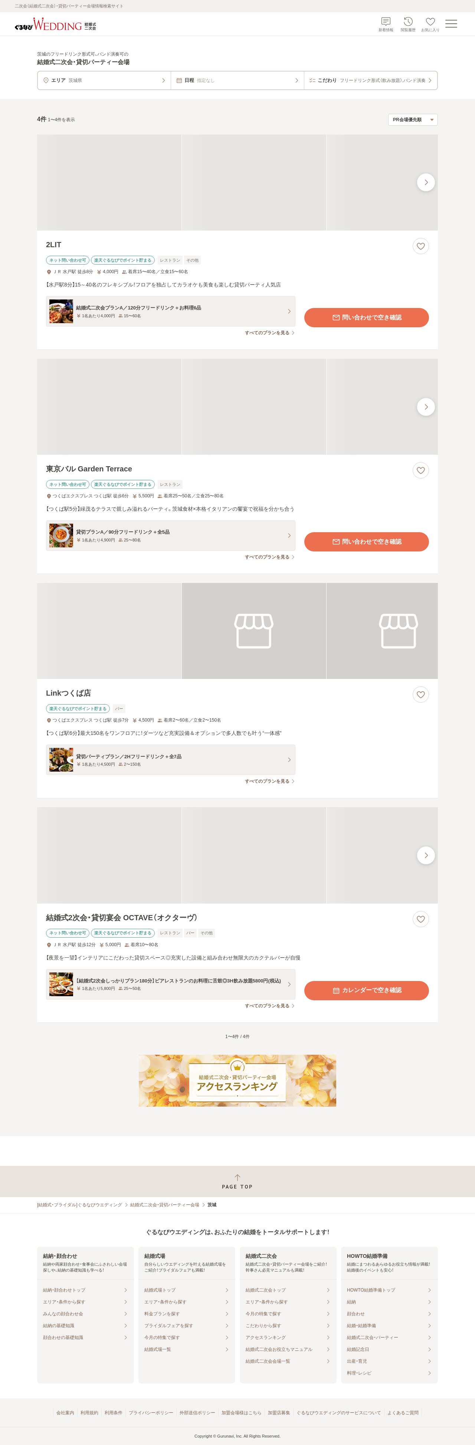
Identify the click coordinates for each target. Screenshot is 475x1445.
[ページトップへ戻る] (237, 1181)
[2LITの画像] (237, 183)
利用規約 (89, 1412)
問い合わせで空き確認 (367, 317)
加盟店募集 (279, 1412)
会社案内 (65, 1412)
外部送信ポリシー (197, 1412)
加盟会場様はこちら (242, 1412)
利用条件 (113, 1412)
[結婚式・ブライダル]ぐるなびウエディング (79, 1204)
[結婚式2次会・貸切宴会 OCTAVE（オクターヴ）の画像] (237, 855)
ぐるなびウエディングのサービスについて (339, 1412)
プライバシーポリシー (151, 1412)
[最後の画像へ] (426, 182)
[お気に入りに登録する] (421, 246)
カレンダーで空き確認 (367, 990)
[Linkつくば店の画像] (237, 631)
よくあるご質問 (403, 1412)
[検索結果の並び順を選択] (413, 120)
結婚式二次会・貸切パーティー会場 (164, 1204)
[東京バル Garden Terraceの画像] (237, 407)
